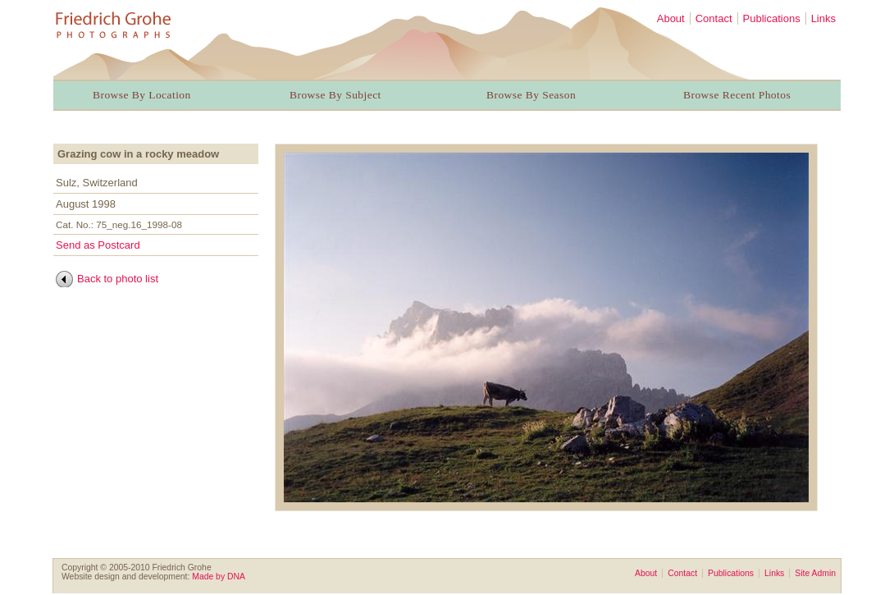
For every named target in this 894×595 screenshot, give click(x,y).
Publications (771, 18)
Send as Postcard (98, 245)
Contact (714, 18)
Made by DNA (218, 576)
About (671, 18)
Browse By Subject (335, 95)
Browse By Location (142, 95)
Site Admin (815, 573)
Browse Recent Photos (737, 95)
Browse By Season (531, 95)
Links (823, 18)
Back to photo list (117, 278)
